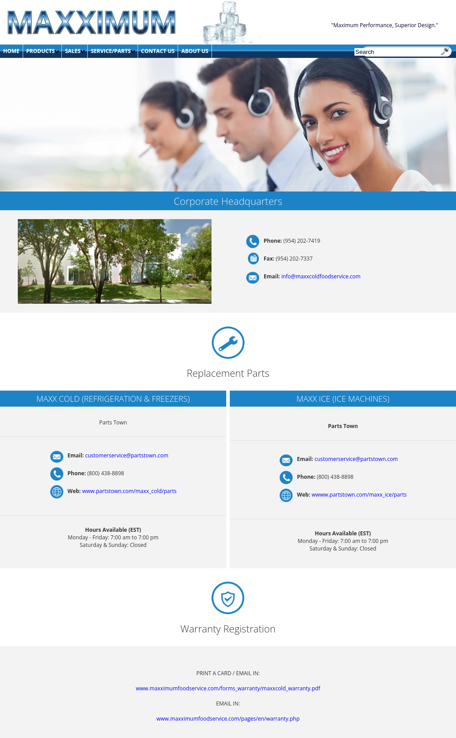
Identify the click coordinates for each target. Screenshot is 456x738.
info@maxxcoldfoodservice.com (321, 276)
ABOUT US (194, 51)
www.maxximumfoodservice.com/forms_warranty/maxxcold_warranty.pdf (228, 688)
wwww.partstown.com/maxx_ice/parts (359, 494)
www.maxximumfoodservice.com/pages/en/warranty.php (227, 718)
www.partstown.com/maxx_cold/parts (129, 491)
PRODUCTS (40, 51)
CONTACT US (158, 51)
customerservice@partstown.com (126, 455)
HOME (11, 51)
